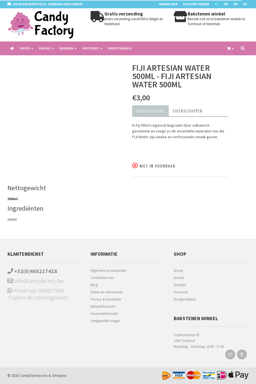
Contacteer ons (102, 277)
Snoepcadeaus (120, 48)
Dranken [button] (68, 48)
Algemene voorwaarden (108, 270)
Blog (94, 285)
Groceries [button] (92, 48)
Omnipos (59, 375)
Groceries (181, 292)
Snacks (179, 277)
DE (245, 4)
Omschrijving (150, 111)
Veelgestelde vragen (105, 320)
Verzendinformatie (104, 313)
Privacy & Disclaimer (106, 299)
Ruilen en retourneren (107, 292)
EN (235, 4)
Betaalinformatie (103, 306)
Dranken (180, 285)
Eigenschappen (188, 111)
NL (217, 4)
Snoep (178, 270)
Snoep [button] (26, 48)
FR (226, 4)
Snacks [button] (46, 48)
